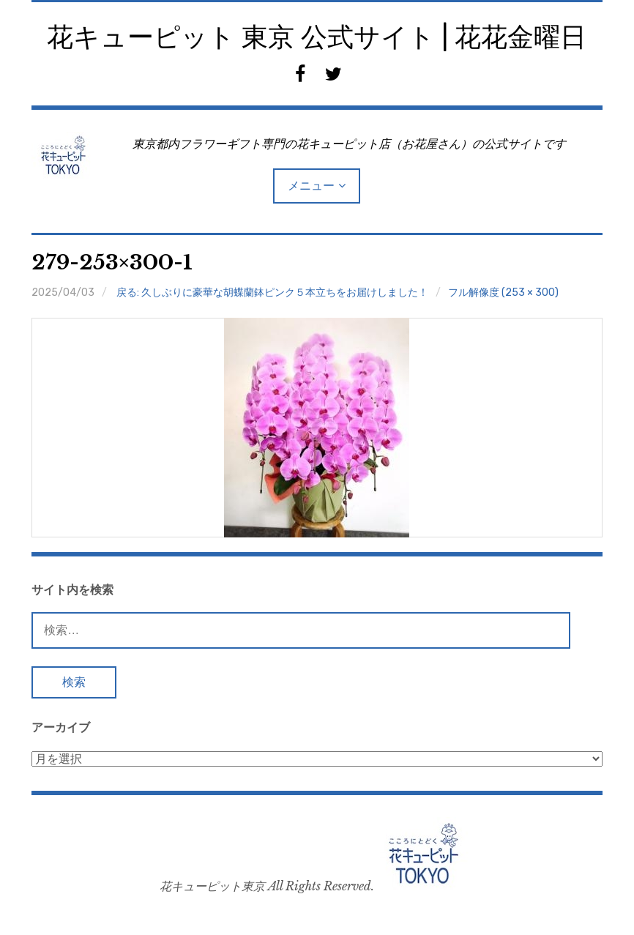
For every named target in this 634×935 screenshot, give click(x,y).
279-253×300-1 (112, 262)
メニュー (311, 186)
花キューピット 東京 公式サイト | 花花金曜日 (316, 37)
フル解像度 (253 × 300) (503, 292)
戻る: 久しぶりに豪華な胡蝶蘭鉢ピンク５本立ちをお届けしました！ (272, 292)
